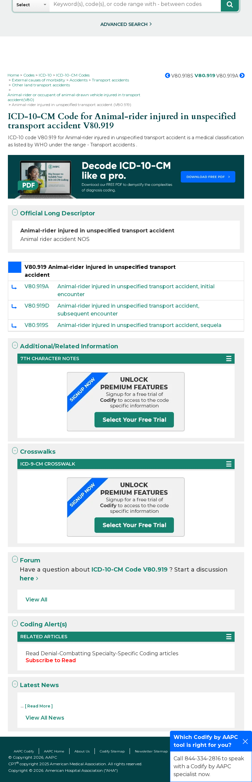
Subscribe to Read (51, 660)
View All (36, 600)
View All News (45, 718)
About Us (82, 751)
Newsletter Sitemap (151, 751)
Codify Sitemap (112, 751)
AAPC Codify (24, 751)
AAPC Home (54, 751)
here (27, 578)
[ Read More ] (39, 706)
